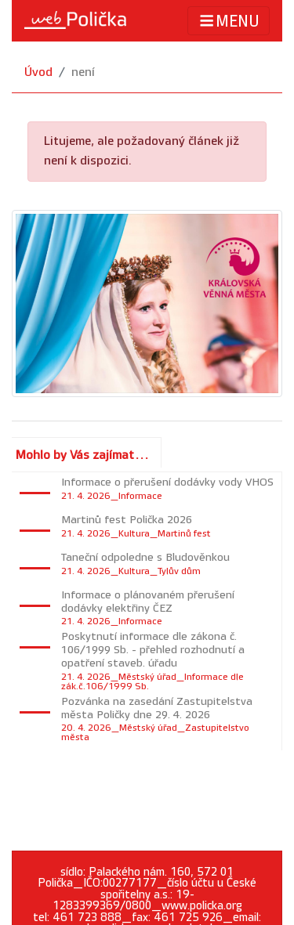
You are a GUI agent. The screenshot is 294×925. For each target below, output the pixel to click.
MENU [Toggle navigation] (229, 20)
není (83, 72)
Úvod (38, 72)
